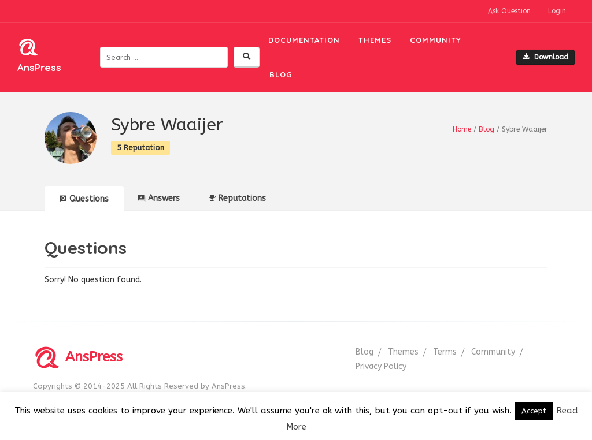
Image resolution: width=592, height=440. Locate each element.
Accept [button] (533, 411)
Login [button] (557, 11)
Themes (374, 39)
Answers (159, 198)
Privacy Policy (381, 366)
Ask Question (509, 11)
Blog (281, 74)
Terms (445, 352)
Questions (84, 199)
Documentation (304, 39)
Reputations (237, 198)
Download (545, 57)
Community (435, 39)
